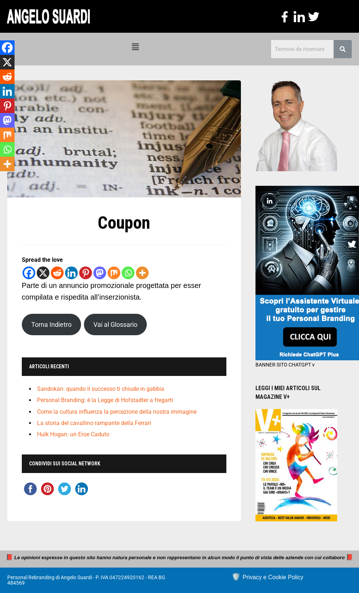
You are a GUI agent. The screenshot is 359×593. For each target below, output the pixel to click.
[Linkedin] (71, 273)
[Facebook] (29, 273)
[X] (43, 273)
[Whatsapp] (128, 273)
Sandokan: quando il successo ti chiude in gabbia (100, 388)
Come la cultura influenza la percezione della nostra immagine (117, 411)
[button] (135, 47)
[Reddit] (57, 273)
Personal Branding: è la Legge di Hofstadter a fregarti (105, 400)
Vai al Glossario (115, 324)
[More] (142, 273)
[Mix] (114, 273)
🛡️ (267, 577)
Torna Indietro (51, 324)
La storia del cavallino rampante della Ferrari (94, 423)
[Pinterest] (85, 273)
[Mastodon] (99, 273)
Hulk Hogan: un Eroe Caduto (73, 434)
